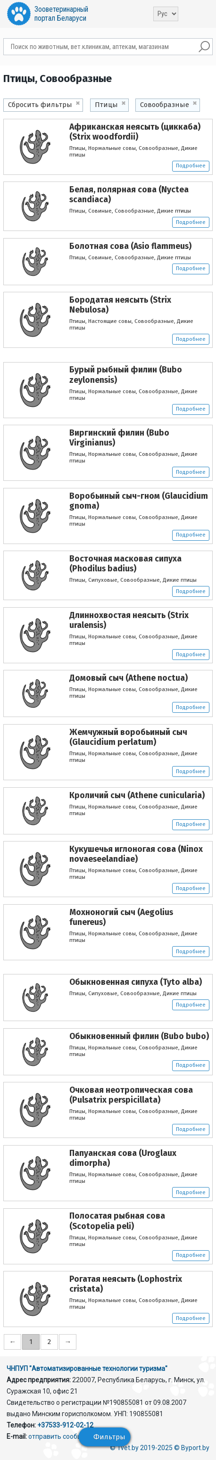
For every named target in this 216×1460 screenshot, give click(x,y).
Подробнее (191, 165)
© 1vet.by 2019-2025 (141, 1448)
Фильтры (109, 1437)
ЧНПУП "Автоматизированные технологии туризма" (87, 1368)
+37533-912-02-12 (65, 1425)
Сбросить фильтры (40, 104)
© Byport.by (191, 1448)
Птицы (106, 104)
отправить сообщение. (64, 1436)
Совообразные (164, 104)
